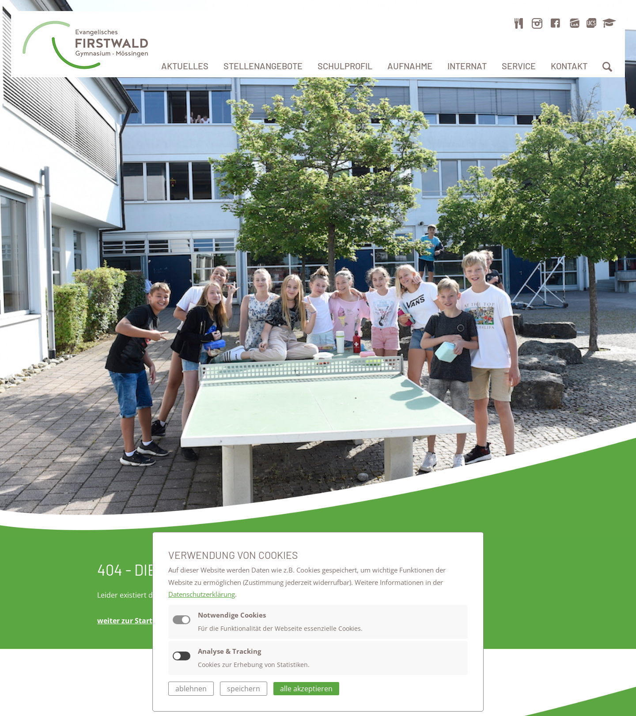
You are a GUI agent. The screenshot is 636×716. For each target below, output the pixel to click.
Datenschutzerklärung (201, 594)
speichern (243, 688)
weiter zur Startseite (133, 621)
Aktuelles (184, 65)
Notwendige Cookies (232, 614)
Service (519, 65)
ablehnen (191, 688)
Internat (467, 65)
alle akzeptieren (306, 688)
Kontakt (569, 65)
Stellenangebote (263, 65)
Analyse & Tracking (229, 651)
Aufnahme (409, 65)
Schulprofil (345, 65)
